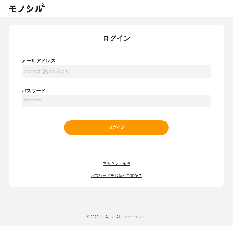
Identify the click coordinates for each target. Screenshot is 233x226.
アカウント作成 (116, 163)
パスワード (34, 91)
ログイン (116, 127)
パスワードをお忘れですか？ (116, 175)
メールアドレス (39, 61)
